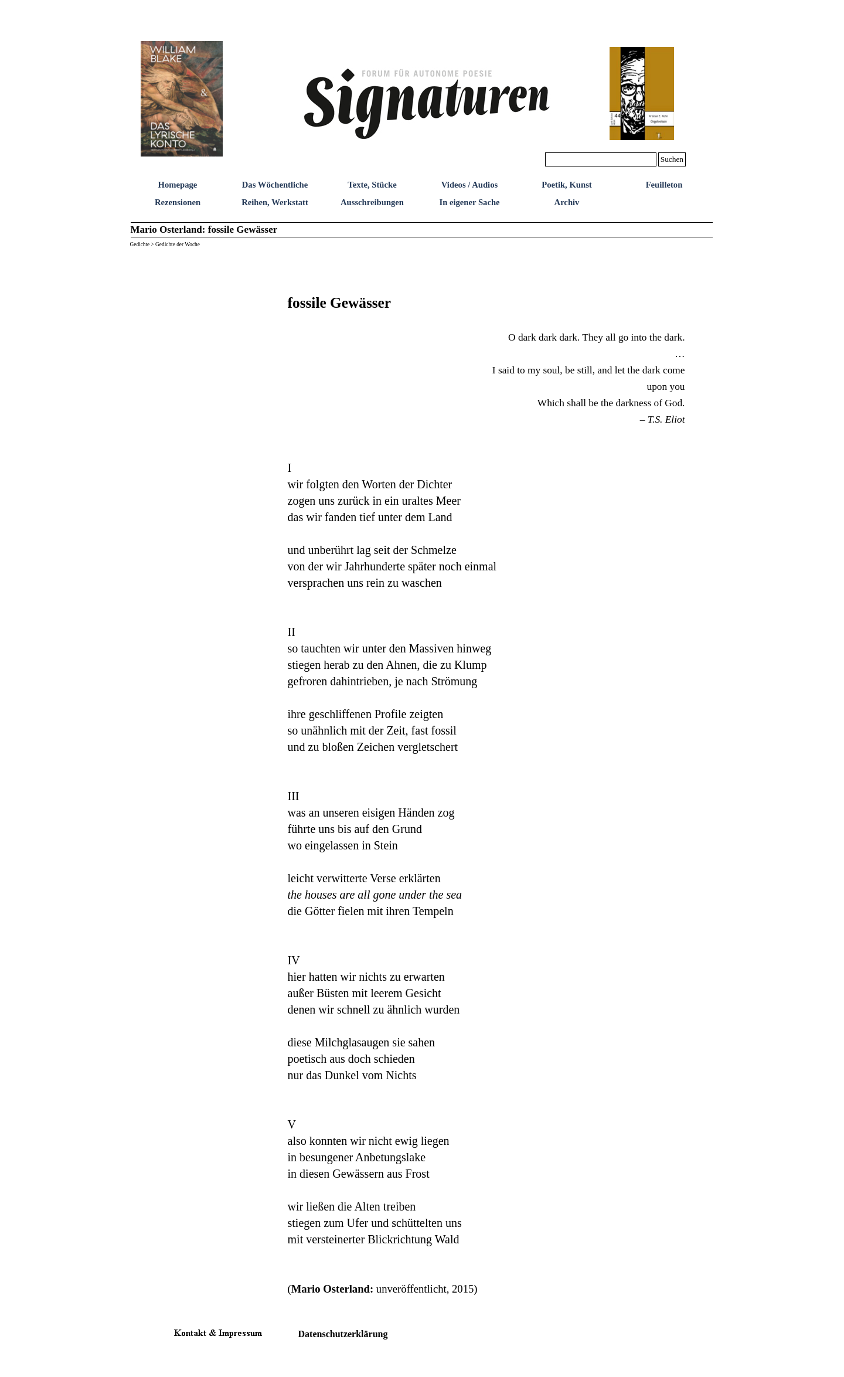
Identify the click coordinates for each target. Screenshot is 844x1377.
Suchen (672, 159)
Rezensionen (177, 202)
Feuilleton (664, 184)
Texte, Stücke (372, 184)
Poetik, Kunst (567, 184)
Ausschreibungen (372, 202)
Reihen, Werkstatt (274, 202)
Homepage (178, 184)
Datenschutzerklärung (343, 1334)
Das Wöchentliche (275, 184)
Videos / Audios (469, 184)
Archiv (567, 202)
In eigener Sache (469, 202)
